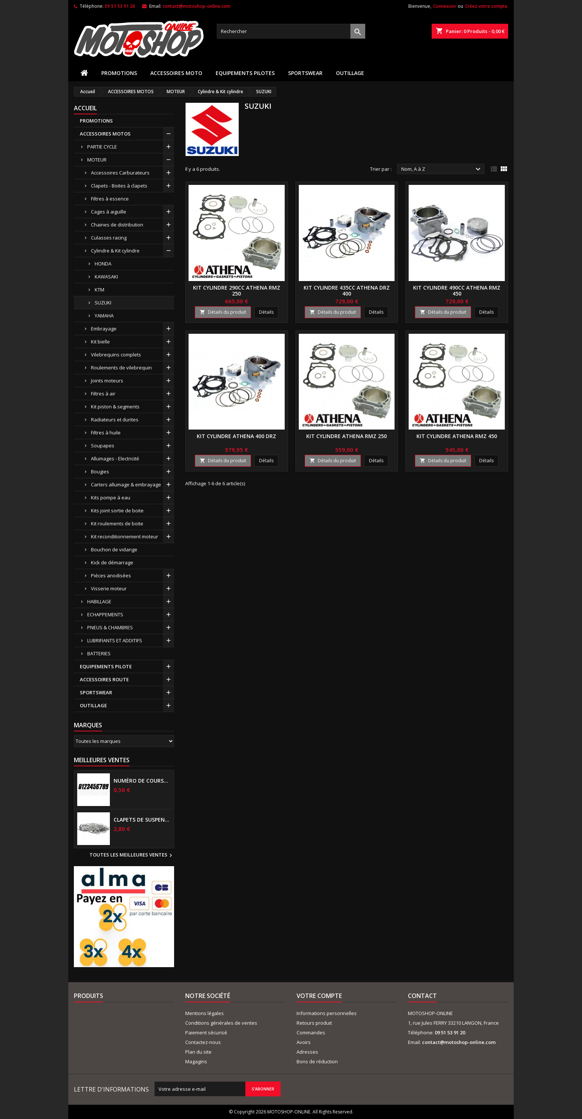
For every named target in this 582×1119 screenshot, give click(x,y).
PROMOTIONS (119, 72)
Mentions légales (204, 1013)
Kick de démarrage (112, 562)
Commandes (311, 1032)
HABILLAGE (99, 601)
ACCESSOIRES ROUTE (104, 679)
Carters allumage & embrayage (126, 484)
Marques (88, 725)
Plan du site (198, 1051)
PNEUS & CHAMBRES (110, 627)
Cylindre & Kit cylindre (115, 250)
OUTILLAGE (350, 72)
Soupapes (102, 445)
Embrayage (104, 328)
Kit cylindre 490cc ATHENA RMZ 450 (456, 290)
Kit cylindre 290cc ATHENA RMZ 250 (236, 290)
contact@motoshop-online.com (196, 6)
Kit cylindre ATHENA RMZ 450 (456, 436)
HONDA (103, 263)
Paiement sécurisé (206, 1032)
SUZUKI (103, 302)
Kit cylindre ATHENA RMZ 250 (346, 436)
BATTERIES (99, 653)
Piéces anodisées (111, 575)
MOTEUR (97, 159)
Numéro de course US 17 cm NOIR (142, 781)
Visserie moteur (109, 588)
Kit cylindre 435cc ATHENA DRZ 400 (347, 290)
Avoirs (304, 1042)
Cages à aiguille (108, 211)
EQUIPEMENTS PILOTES (245, 72)
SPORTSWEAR (305, 72)
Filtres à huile (106, 432)
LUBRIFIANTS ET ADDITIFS (114, 640)
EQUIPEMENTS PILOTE (106, 666)
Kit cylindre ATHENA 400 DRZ (236, 436)
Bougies (100, 471)
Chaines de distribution (117, 224)
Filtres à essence (110, 198)
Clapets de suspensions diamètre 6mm (142, 820)
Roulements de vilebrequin (121, 367)
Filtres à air (103, 393)
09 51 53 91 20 (120, 6)
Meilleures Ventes (102, 760)
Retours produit (314, 1023)
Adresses (307, 1051)
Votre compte (319, 996)
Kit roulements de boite (117, 523)
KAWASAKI (106, 276)
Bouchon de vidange (114, 549)
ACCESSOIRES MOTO (176, 72)
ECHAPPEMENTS (105, 614)
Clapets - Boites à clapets (119, 185)
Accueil (85, 108)
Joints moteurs (107, 380)
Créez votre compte (486, 6)
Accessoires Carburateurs (120, 172)
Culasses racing (109, 237)
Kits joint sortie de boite (117, 510)
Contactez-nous (203, 1042)
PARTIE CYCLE (102, 146)
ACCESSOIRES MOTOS (105, 133)
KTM (99, 289)
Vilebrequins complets (116, 354)
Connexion (444, 6)
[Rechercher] (291, 31)
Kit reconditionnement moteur (124, 536)
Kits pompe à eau (110, 497)
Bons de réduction (317, 1061)
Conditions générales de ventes (221, 1023)
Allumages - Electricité (115, 458)
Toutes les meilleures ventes (131, 855)
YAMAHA (104, 315)
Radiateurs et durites (114, 419)
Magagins (196, 1061)
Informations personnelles (327, 1013)
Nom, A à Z (442, 169)
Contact (422, 996)
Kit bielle (100, 341)
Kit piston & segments (115, 406)
